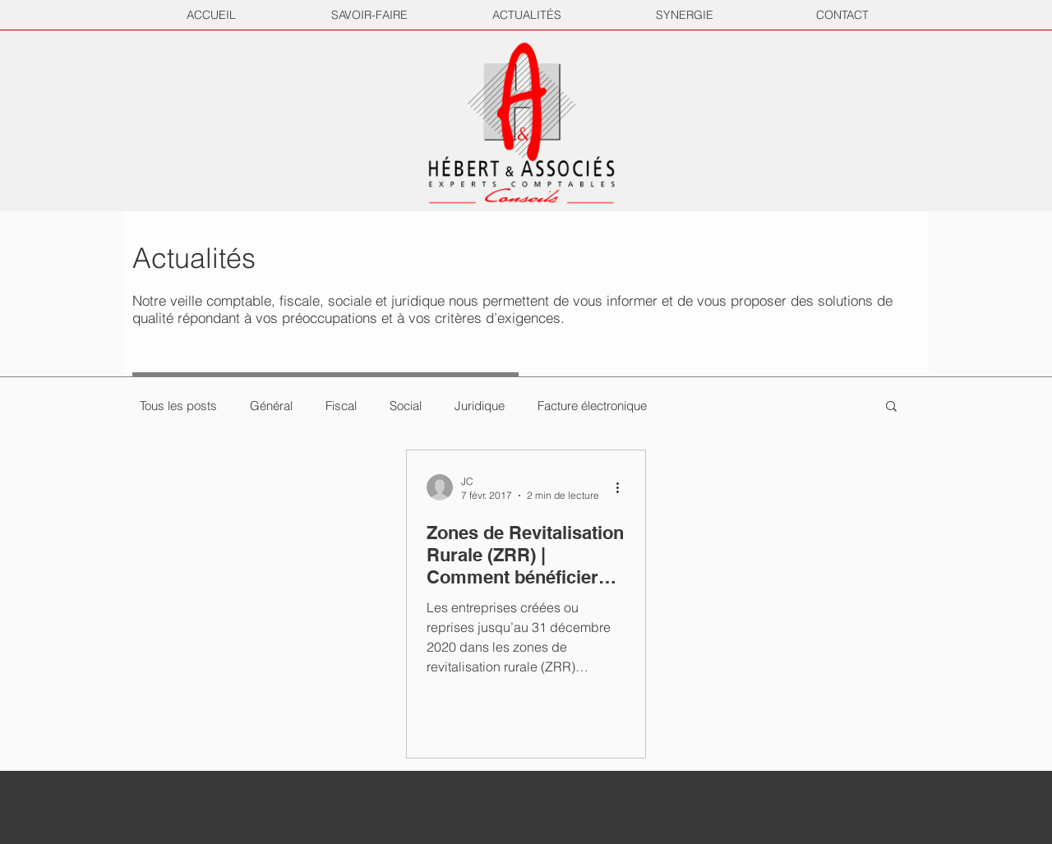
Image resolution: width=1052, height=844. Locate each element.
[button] (891, 407)
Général (271, 405)
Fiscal (341, 405)
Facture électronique (592, 405)
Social (406, 405)
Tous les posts (178, 405)
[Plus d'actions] (623, 487)
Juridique (479, 405)
